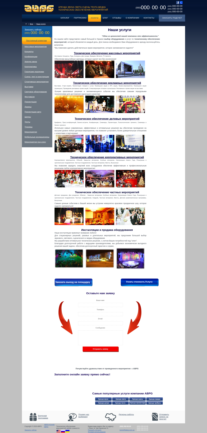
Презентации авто (33, 112)
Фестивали (30, 97)
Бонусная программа (43, 416)
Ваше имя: (100, 300)
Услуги (94, 18)
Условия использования (96, 432)
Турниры (28, 127)
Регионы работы (126, 414)
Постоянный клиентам (36, 40)
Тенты (27, 122)
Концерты (29, 51)
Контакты (149, 18)
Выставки (29, 87)
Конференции (31, 56)
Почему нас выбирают (83, 415)
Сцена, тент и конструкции (37, 76)
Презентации (31, 102)
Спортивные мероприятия (37, 82)
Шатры (28, 117)
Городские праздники (34, 71)
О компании (132, 18)
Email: (100, 319)
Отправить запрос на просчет (164, 416)
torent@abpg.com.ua (127, 430)
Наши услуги (40, 24)
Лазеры (28, 107)
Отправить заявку (100, 349)
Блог (105, 18)
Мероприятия (31, 132)
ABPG (39, 8)
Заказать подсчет (172, 18)
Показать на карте (94, 430)
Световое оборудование (36, 92)
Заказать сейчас (31, 430)
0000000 (151, 7)
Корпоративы (31, 66)
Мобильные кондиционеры (37, 137)
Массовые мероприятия (36, 46)
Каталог (65, 18)
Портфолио (80, 18)
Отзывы (116, 18)
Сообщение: (100, 328)
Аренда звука (31, 61)
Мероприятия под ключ (35, 142)
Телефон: (100, 310)
